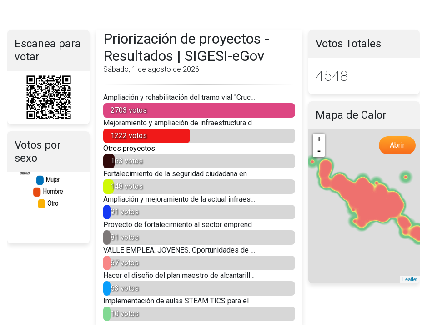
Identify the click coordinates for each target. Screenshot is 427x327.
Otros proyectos (129, 148)
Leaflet (409, 279)
